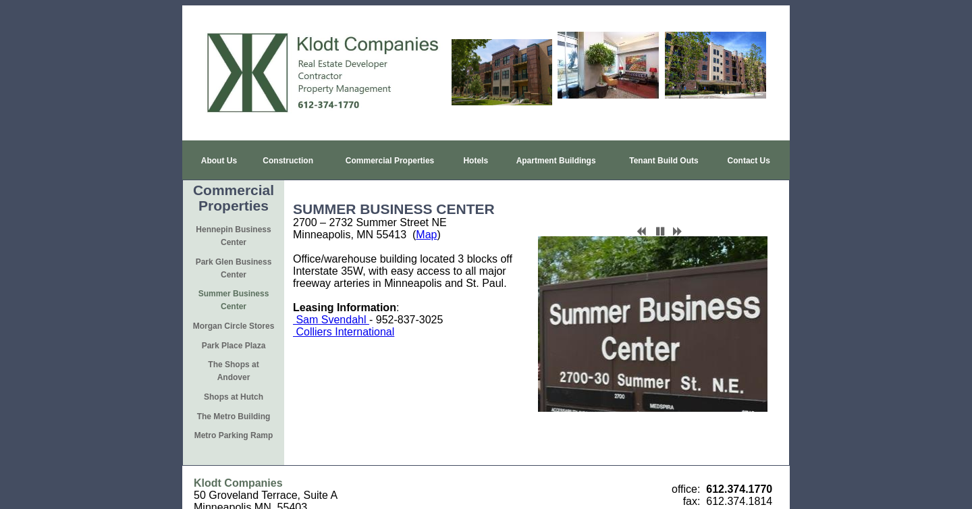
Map (426, 202)
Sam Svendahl (331, 287)
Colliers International (343, 299)
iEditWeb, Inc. (541, 496)
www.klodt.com (230, 442)
